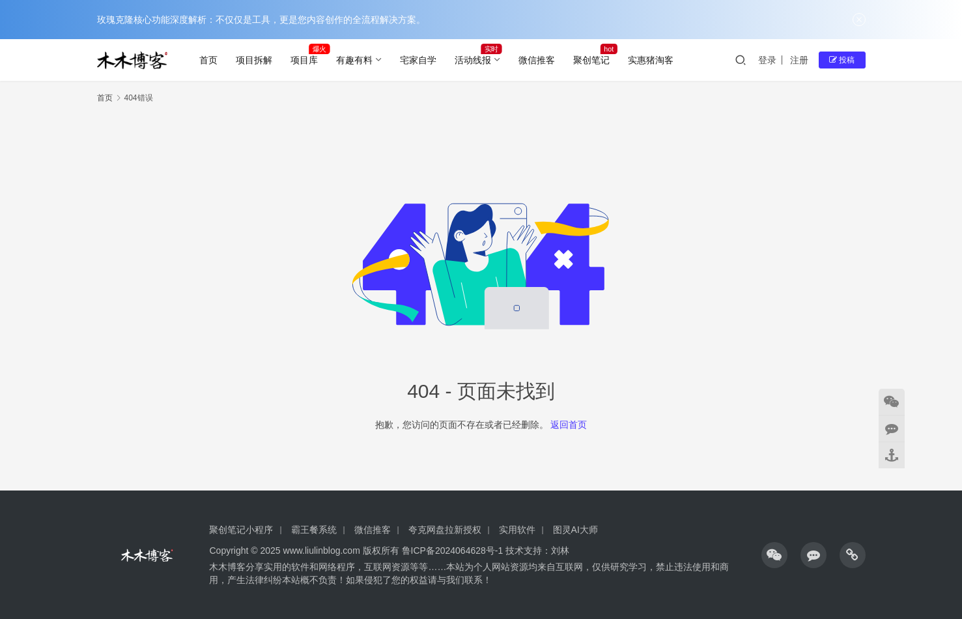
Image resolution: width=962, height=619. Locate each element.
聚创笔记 (591, 60)
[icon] (774, 555)
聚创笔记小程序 (241, 529)
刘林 (560, 550)
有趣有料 (354, 60)
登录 (767, 60)
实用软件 (517, 529)
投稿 (842, 60)
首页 (208, 60)
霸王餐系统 (314, 529)
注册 (799, 60)
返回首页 (568, 424)
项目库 (304, 60)
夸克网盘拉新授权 (444, 529)
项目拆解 (254, 60)
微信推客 (536, 60)
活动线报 (473, 60)
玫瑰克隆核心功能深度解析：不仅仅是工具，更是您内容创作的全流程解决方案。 (261, 19)
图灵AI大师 (575, 529)
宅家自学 (418, 60)
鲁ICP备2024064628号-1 (451, 550)
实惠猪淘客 (650, 60)
